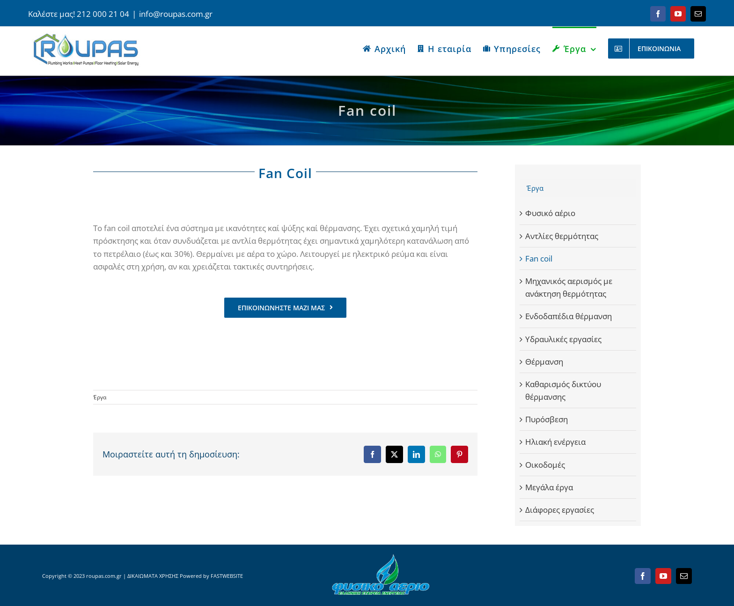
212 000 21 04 (103, 13)
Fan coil (538, 258)
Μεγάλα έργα (549, 487)
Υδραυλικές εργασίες (563, 339)
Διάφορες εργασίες (559, 509)
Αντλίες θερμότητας (561, 236)
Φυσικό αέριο (550, 213)
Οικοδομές (545, 464)
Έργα (99, 397)
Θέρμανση (544, 361)
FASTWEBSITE (227, 575)
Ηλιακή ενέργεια (555, 441)
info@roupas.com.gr (176, 13)
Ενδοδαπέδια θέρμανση (568, 316)
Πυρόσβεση (546, 419)
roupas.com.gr (104, 575)
